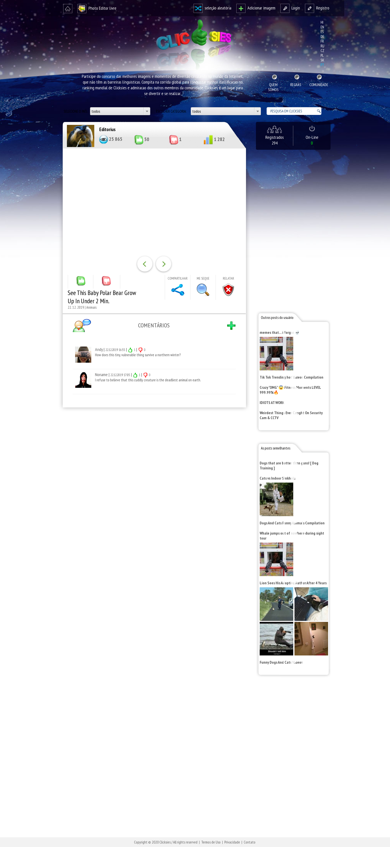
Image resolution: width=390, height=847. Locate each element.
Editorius (107, 129)
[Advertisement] (153, 476)
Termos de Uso (211, 842)
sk (322, 60)
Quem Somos (273, 87)
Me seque (203, 278)
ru (322, 46)
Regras (295, 84)
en (322, 27)
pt (322, 64)
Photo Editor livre (96, 8)
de (322, 36)
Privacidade (232, 842)
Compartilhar (178, 278)
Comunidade (318, 84)
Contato (249, 842)
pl (322, 55)
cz (322, 50)
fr (322, 41)
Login (290, 8)
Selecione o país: (76, 111)
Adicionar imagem (255, 8)
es (322, 31)
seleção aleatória (212, 8)
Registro (317, 8)
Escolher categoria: (171, 111)
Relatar (228, 278)
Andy (99, 349)
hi (322, 22)
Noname (101, 374)
